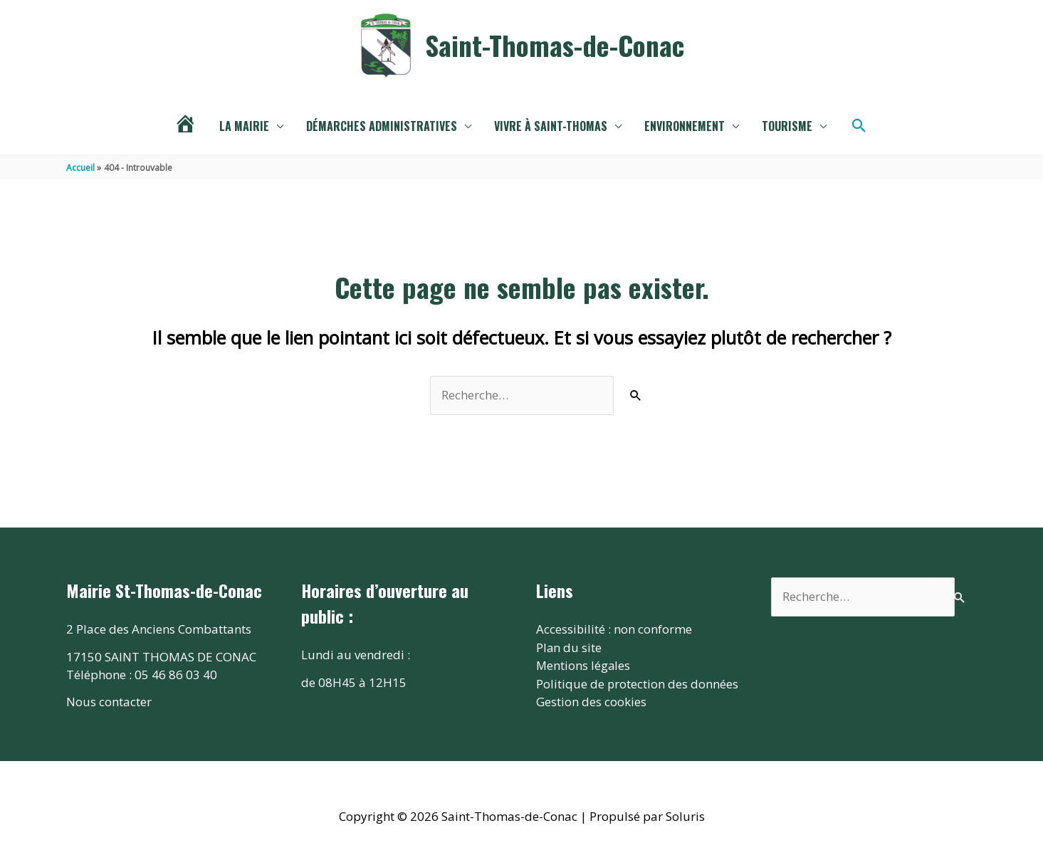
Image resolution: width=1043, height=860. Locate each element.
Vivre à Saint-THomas (550, 126)
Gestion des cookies (591, 701)
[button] (859, 126)
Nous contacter (109, 701)
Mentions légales (583, 665)
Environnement (684, 126)
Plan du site (569, 647)
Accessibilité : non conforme (614, 629)
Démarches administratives (381, 126)
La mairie (244, 126)
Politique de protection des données (637, 684)
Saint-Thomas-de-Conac (554, 45)
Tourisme (787, 126)
